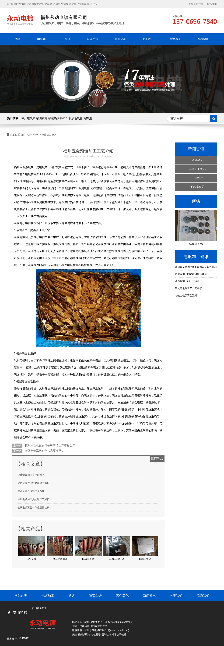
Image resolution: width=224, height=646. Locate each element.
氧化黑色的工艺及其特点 (188, 288)
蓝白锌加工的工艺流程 (187, 281)
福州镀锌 (41, 118)
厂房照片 (197, 177)
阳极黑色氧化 (74, 118)
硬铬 (68, 39)
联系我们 (212, 3)
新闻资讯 (120, 39)
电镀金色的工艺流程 (186, 295)
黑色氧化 (122, 595)
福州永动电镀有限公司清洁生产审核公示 (49, 445)
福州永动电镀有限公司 (97, 630)
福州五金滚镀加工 (25, 167)
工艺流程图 (197, 186)
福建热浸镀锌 (56, 118)
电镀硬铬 (96, 634)
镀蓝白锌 (92, 39)
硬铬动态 (197, 160)
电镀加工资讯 (197, 168)
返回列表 (157, 459)
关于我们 (200, 3)
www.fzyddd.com (78, 156)
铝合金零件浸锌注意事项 (31, 491)
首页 (190, 3)
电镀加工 (42, 39)
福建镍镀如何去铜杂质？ (31, 474)
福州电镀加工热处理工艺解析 (33, 499)
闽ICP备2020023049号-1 (118, 621)
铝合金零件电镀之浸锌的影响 (33, 482)
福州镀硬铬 (29, 118)
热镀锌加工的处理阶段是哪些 (191, 274)
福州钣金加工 (39, 608)
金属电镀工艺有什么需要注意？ (44, 450)
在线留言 (203, 39)
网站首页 (21, 595)
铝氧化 (88, 118)
